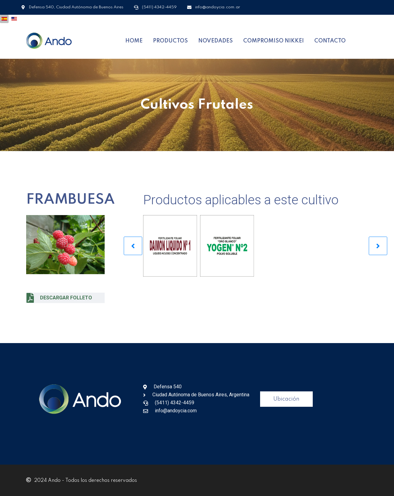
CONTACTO (330, 40)
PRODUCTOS (170, 40)
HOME (134, 40)
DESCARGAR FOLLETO (59, 297)
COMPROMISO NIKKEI (273, 40)
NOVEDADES (215, 40)
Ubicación (286, 398)
